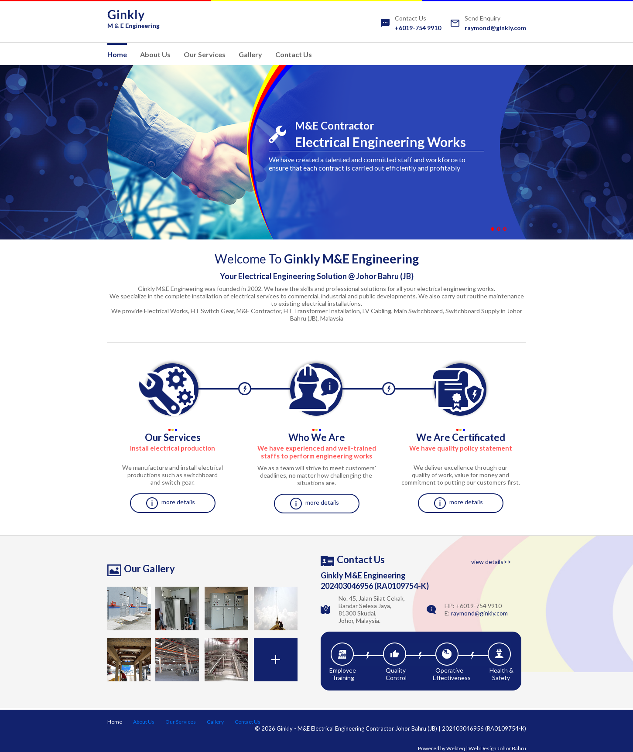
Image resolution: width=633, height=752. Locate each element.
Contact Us (293, 54)
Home (117, 54)
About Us (155, 54)
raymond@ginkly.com (495, 27)
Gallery (250, 54)
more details (178, 502)
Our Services (205, 54)
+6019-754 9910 (418, 27)
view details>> (491, 561)
